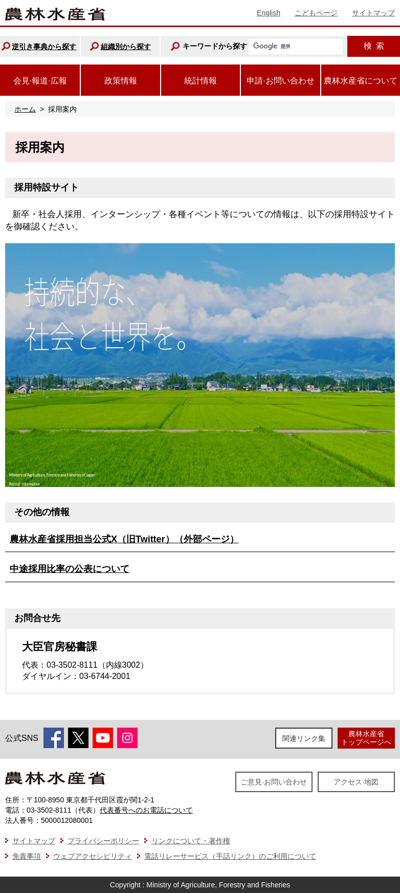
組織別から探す (126, 46)
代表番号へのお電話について (146, 810)
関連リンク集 (303, 738)
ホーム (25, 109)
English (268, 13)
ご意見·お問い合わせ (273, 782)
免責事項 (26, 856)
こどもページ (316, 13)
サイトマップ (373, 13)
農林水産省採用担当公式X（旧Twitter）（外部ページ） (124, 539)
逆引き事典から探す (44, 46)
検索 (374, 45)
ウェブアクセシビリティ (92, 856)
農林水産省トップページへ (366, 738)
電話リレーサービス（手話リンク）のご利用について (230, 856)
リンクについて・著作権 (190, 841)
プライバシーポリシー (103, 841)
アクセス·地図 (356, 782)
